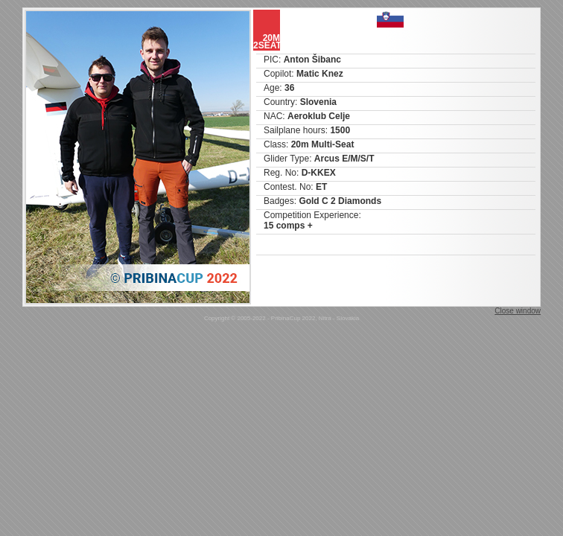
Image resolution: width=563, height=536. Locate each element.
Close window (517, 311)
